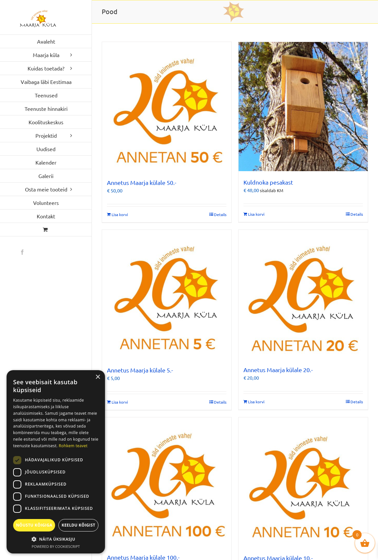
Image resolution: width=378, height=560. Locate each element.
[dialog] (56, 461)
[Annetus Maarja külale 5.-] (166, 294)
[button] (55, 539)
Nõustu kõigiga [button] (34, 525)
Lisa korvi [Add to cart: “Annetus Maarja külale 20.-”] (256, 401)
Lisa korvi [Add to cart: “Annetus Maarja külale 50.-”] (120, 214)
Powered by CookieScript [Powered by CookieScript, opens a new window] (56, 546)
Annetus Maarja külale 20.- (278, 369)
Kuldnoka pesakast (268, 182)
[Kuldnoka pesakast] (303, 106)
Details (220, 214)
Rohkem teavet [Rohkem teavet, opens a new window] (73, 446)
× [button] (97, 377)
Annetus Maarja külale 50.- (141, 182)
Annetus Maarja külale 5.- (140, 370)
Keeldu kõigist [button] (78, 525)
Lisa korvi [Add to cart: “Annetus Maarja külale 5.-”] (120, 402)
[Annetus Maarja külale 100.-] (166, 481)
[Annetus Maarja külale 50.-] (166, 106)
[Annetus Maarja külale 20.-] (303, 294)
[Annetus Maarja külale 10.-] (303, 482)
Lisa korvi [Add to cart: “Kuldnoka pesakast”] (256, 214)
